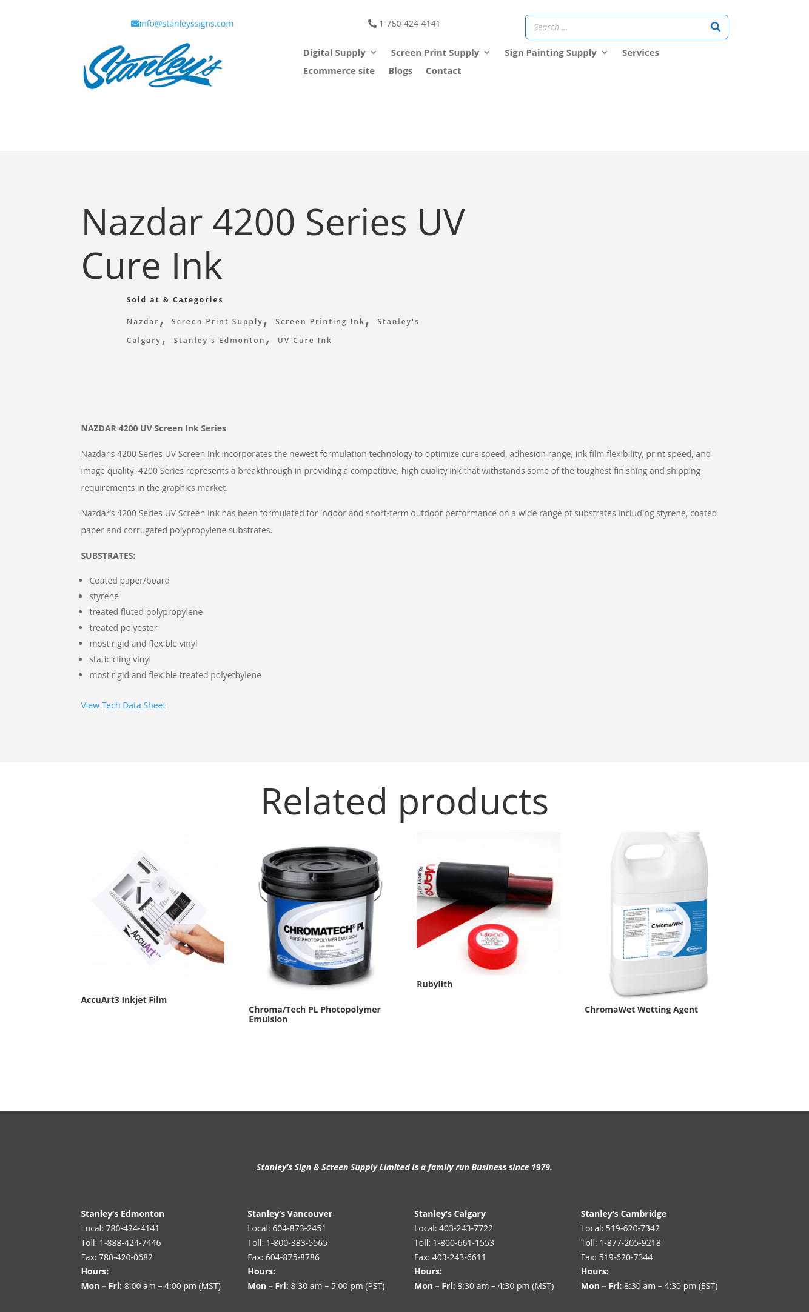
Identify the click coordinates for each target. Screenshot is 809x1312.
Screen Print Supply (217, 321)
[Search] (715, 27)
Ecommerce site (339, 71)
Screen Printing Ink (319, 321)
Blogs (400, 71)
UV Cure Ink (305, 340)
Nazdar (143, 321)
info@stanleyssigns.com (182, 23)
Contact (444, 71)
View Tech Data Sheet (123, 705)
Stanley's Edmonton (220, 340)
